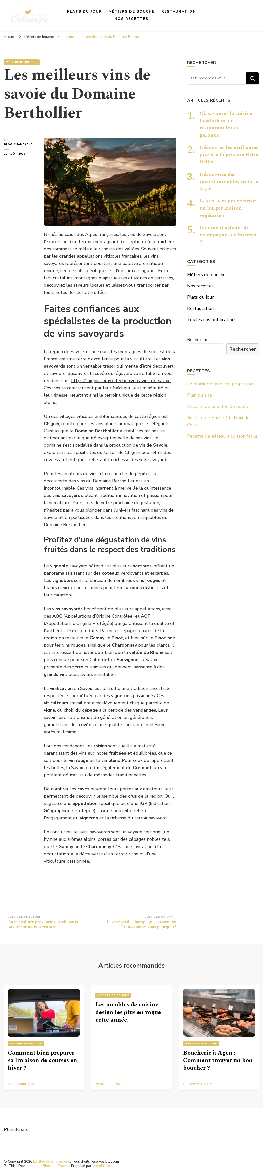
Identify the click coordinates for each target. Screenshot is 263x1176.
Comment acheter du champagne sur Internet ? (228, 235)
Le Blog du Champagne (51, 1161)
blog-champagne (18, 144)
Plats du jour (84, 11)
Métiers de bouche (132, 11)
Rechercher (198, 340)
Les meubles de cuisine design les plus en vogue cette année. (128, 1012)
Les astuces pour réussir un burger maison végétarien (228, 208)
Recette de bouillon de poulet (218, 406)
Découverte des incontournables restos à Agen (229, 182)
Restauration (178, 11)
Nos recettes (131, 18)
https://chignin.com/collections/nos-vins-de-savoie (121, 381)
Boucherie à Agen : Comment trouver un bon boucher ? (218, 1060)
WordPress (101, 1165)
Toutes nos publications (211, 320)
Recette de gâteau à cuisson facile (222, 436)
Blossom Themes (56, 1165)
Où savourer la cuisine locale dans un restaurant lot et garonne (226, 124)
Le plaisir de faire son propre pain (221, 384)
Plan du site (199, 395)
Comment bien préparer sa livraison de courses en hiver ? (42, 1060)
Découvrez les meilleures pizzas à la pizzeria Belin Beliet (229, 155)
